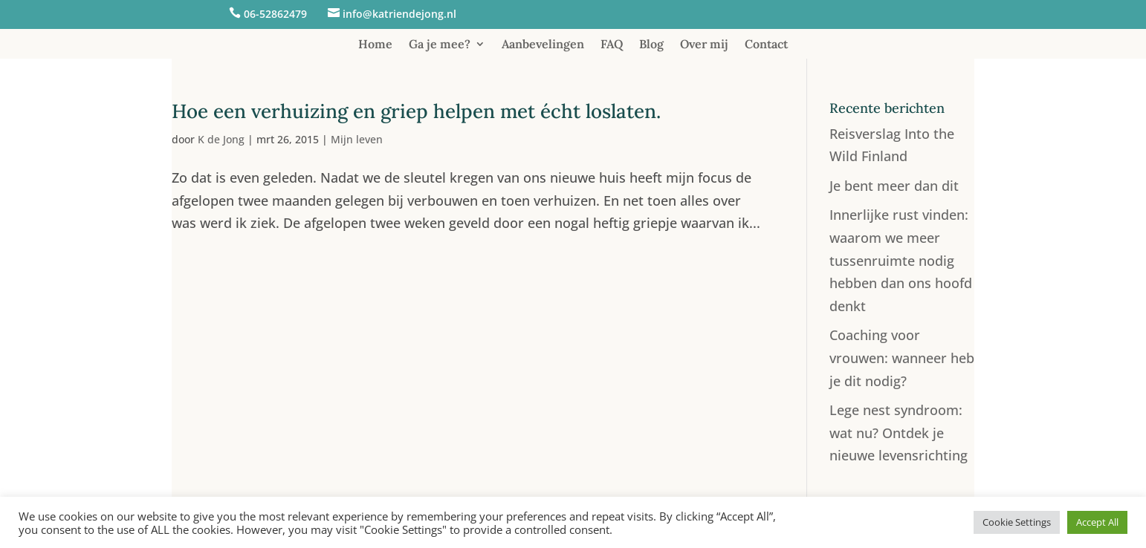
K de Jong (221, 139)
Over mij (704, 45)
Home (375, 45)
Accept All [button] (1097, 522)
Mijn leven (357, 139)
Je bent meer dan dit (894, 186)
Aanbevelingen (543, 45)
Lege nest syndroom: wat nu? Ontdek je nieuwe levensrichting (898, 432)
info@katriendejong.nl (399, 14)
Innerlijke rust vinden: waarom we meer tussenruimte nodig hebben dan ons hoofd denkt (900, 260)
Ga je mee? (439, 45)
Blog (651, 45)
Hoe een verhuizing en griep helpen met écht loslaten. (416, 111)
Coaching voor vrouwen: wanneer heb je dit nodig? (901, 357)
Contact (766, 45)
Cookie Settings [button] (1016, 522)
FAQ (611, 45)
